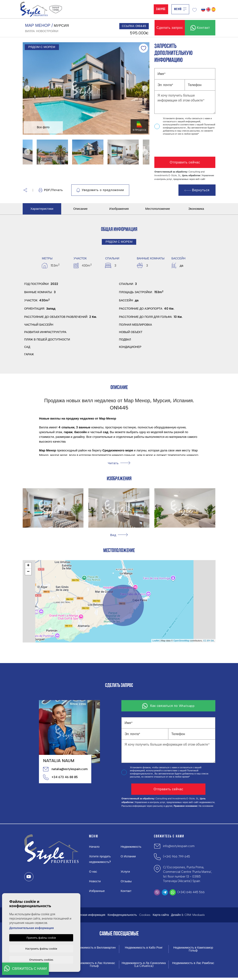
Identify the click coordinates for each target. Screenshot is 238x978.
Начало (94, 847)
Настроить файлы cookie (41, 948)
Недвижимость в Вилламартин (94, 947)
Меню (180, 9)
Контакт (126, 891)
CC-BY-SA (208, 640)
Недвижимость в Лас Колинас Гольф (94, 965)
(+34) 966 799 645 (176, 856)
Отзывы (126, 881)
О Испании (128, 856)
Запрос (160, 9)
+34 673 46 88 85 (60, 777)
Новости (95, 881)
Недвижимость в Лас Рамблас (193, 963)
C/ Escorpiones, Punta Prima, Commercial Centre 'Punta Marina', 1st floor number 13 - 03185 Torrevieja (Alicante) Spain (187, 874)
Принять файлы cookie (41, 937)
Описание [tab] (80, 209)
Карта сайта (161, 915)
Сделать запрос (169, 28)
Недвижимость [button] (131, 847)
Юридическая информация (87, 915)
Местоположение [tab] (157, 209)
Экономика (196, 209)
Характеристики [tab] (41, 209)
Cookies (144, 915)
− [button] (28, 572)
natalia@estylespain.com (65, 769)
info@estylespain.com (179, 846)
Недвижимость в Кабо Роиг (143, 947)
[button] (25, 190)
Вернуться (197, 190)
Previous (27, 88)
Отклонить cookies (41, 959)
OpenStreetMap (182, 640)
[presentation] (176, 146)
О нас (93, 871)
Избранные (97, 891)
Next (145, 88)
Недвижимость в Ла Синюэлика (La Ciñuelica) (143, 965)
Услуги (125, 871)
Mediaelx (198, 915)
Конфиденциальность (122, 915)
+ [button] (28, 566)
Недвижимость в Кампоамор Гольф (193, 949)
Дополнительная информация (31, 927)
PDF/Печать (51, 190)
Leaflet (155, 640)
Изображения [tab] (119, 209)
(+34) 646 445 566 (191, 892)
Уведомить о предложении (100, 190)
